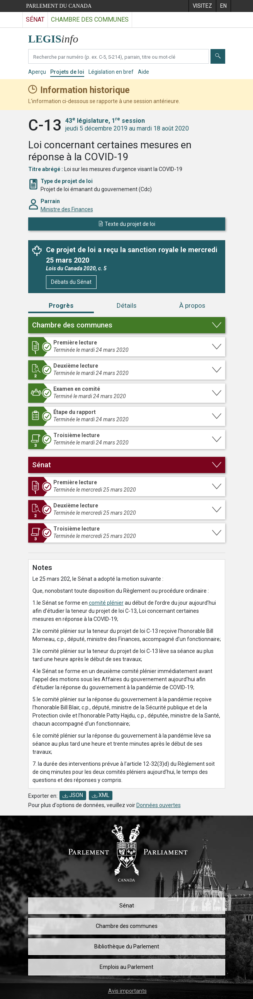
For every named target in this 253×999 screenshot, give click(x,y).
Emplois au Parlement (126, 967)
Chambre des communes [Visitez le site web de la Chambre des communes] (90, 19)
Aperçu (37, 72)
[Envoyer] (218, 56)
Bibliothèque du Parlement (126, 946)
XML (100, 795)
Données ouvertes (158, 805)
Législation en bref (111, 72)
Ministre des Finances (67, 209)
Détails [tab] (126, 305)
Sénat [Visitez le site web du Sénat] (35, 19)
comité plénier (106, 603)
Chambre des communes (127, 926)
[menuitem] (202, 6)
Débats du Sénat (71, 282)
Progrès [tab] (61, 305)
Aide (143, 72)
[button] (126, 325)
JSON (73, 795)
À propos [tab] (192, 305)
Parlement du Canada (59, 6)
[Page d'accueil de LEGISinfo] (57, 37)
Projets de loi (67, 72)
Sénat (126, 905)
